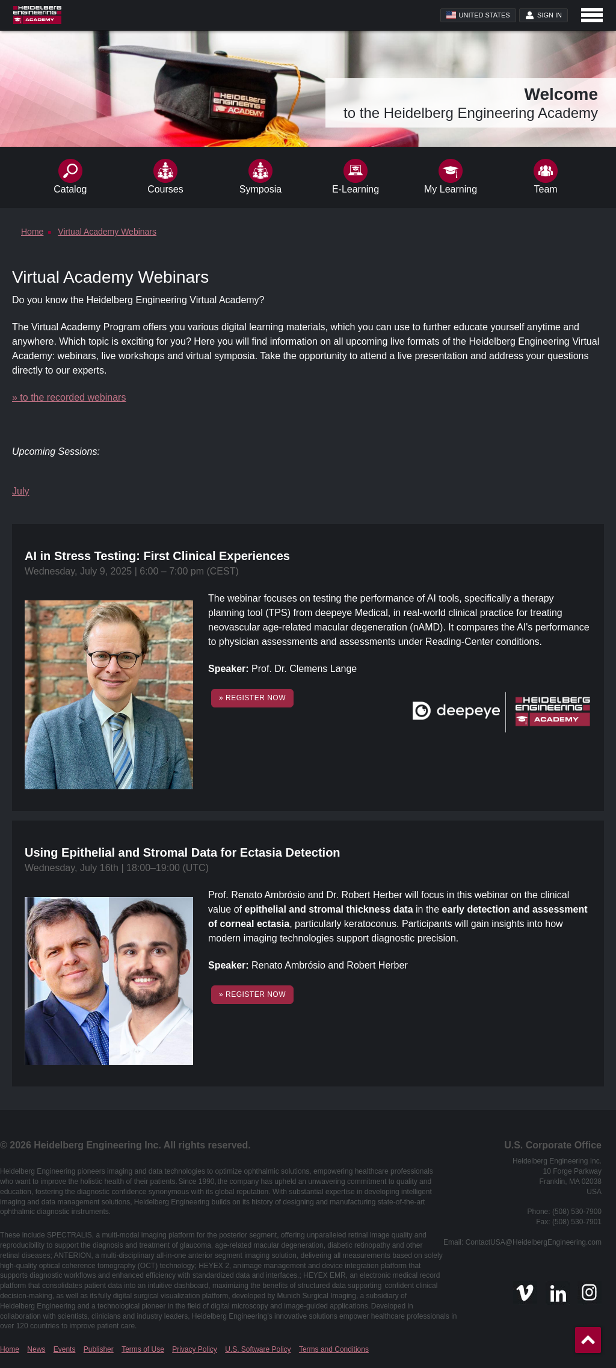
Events (65, 1349)
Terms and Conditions (334, 1349)
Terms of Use (143, 1349)
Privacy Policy (194, 1349)
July (20, 491)
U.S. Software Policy (258, 1349)
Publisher (99, 1349)
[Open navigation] (592, 15)
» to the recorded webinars (69, 397)
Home (9, 1349)
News (36, 1349)
